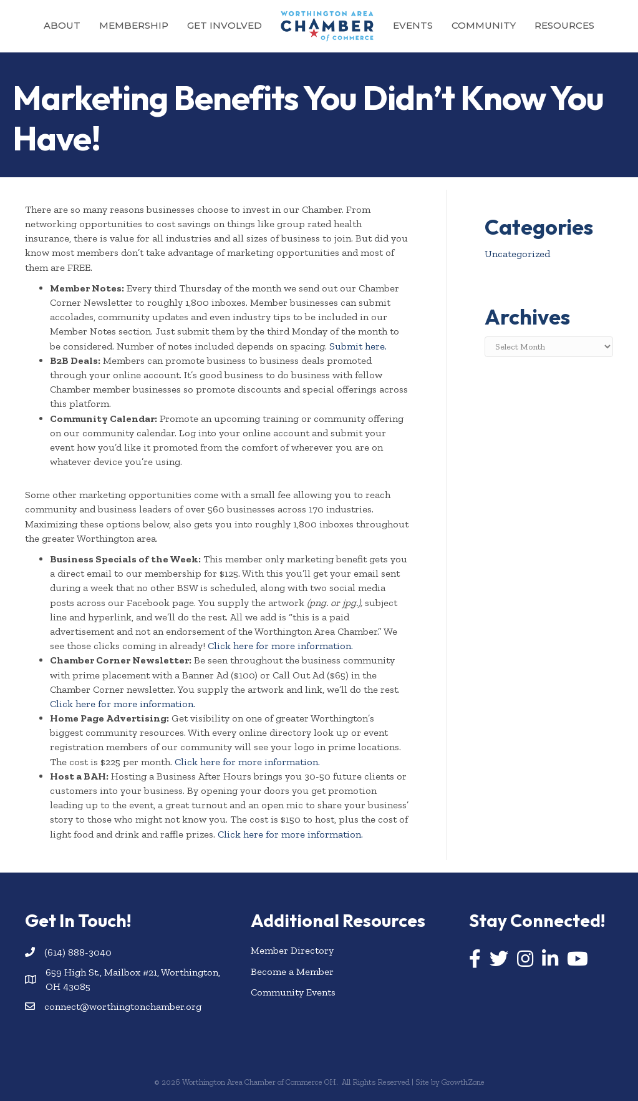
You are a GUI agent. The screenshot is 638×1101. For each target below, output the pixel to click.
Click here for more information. (280, 646)
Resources (564, 25)
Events (413, 25)
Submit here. (358, 346)
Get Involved (224, 25)
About (62, 25)
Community (484, 25)
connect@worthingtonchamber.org (122, 1006)
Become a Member (292, 971)
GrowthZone (463, 1082)
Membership (133, 25)
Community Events (293, 992)
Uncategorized (517, 254)
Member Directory (292, 950)
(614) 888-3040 (78, 952)
